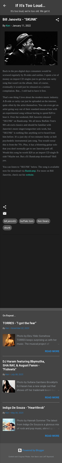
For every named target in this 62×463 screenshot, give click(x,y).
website (29, 174)
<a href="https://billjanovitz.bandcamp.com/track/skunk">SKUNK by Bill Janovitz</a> (31, 189)
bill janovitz (10, 221)
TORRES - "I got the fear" (19, 323)
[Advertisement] (31, 272)
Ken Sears (43, 221)
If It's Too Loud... (30, 5)
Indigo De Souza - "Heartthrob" (24, 407)
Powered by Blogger (31, 450)
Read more (52, 351)
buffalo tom (26, 221)
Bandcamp (30, 170)
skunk (7, 227)
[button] (57, 20)
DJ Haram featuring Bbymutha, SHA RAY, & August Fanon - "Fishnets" (24, 365)
